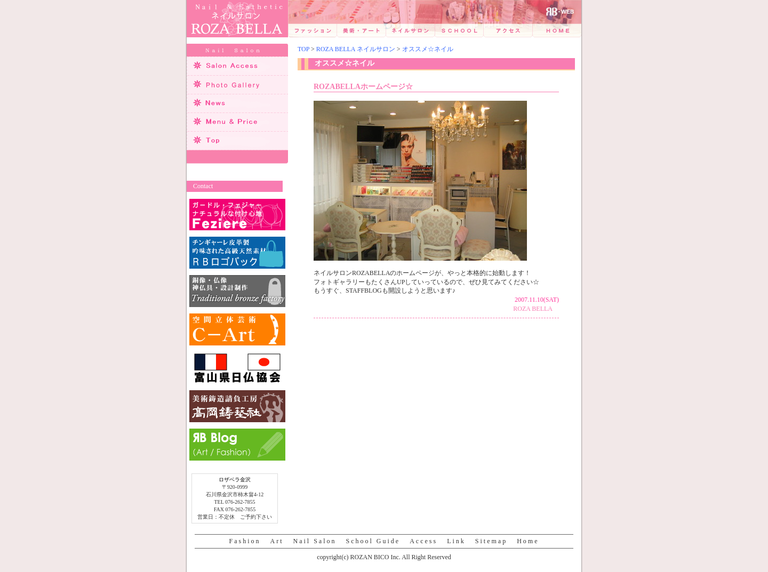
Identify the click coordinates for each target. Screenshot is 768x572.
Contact (203, 186)
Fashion (244, 541)
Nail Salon (315, 541)
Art (277, 541)
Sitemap (491, 541)
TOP (303, 49)
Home (528, 541)
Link (456, 541)
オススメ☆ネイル (427, 49)
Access (423, 541)
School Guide (373, 541)
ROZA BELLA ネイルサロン (355, 49)
